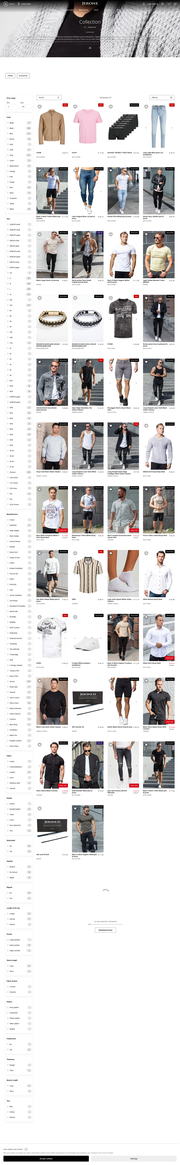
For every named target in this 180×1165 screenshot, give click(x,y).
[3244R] (52, 127)
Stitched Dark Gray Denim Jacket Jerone (46, 409)
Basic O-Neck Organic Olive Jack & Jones (84, 856)
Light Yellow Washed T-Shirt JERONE (154, 281)
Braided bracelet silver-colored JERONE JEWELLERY (84, 345)
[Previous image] (110, 127)
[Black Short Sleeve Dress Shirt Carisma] (159, 701)
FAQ (118, 9)
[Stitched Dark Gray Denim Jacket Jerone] (52, 382)
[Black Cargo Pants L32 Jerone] (52, 254)
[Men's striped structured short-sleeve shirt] (123, 509)
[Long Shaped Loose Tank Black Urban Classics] (159, 382)
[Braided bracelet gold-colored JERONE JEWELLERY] (52, 318)
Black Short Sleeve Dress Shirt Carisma (154, 728)
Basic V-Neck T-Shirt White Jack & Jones (48, 217)
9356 (74, 599)
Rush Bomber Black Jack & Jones (82, 792)
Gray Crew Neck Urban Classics (48, 472)
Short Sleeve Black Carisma (47, 791)
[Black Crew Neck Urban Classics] (52, 701)
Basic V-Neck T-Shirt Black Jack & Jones (155, 792)
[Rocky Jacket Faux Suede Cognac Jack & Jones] (88, 254)
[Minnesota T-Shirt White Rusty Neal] (88, 509)
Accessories (23, 76)
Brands (107, 9)
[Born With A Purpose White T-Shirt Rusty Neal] (52, 509)
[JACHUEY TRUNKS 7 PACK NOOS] (123, 127)
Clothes (10, 76)
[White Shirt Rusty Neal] (159, 637)
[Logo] (90, 4)
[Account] (143, 4)
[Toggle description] (90, 48)
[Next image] (136, 127)
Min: (12, 105)
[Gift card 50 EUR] (52, 828)
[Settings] (134, 1159)
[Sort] (49, 97)
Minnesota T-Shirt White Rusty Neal (84, 536)
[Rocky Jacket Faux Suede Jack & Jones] (159, 318)
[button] (110, 97)
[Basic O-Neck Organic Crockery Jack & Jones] (123, 637)
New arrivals (67, 9)
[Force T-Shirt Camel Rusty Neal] (159, 509)
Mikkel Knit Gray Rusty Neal (154, 472)
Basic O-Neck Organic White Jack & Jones (118, 281)
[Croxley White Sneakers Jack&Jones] (88, 637)
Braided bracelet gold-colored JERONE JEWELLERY (48, 345)
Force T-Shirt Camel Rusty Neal (155, 535)
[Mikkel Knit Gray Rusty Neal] (159, 446)
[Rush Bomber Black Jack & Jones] (88, 765)
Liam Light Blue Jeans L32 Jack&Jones (153, 154)
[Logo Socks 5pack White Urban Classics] (123, 573)
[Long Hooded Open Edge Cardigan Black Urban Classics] (123, 446)
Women (129, 9)
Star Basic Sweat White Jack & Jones (47, 600)
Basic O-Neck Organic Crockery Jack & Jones (120, 664)
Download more (105, 881)
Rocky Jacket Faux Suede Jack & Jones (155, 345)
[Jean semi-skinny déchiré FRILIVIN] (123, 765)
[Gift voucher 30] (88, 701)
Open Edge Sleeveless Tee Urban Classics (82, 409)
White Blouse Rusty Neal (152, 599)
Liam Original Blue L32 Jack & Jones (83, 217)
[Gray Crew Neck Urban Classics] (52, 446)
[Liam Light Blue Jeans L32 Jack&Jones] (159, 127)
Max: (26, 105)
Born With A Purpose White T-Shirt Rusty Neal (47, 536)
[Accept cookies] (46, 1159)
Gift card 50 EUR (42, 855)
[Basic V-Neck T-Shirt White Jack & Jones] (52, 190)
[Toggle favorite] (39, 106)
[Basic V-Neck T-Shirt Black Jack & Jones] (159, 765)
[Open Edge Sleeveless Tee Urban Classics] (88, 382)
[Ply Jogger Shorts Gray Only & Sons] (123, 382)
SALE (96, 9)
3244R (38, 153)
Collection (51, 9)
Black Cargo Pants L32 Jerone (47, 280)
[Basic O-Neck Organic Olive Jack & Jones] (88, 828)
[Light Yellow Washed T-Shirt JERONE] (159, 254)
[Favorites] (168, 4)
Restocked (83, 9)
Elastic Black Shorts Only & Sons (120, 727)
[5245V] (52, 637)
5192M (110, 344)
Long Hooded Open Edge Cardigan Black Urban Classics (119, 473)
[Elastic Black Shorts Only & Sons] (123, 701)
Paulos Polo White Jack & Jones (120, 217)
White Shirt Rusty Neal (152, 663)
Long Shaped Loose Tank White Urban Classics (84, 473)
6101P (74, 153)
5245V (38, 663)
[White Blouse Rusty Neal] (159, 573)
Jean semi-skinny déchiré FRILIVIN (117, 792)
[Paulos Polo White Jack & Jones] (123, 190)
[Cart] (175, 4)
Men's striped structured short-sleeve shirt (120, 536)
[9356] (88, 573)
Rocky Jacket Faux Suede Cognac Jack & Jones (81, 281)
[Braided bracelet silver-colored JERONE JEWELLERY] (88, 318)
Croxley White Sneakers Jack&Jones (81, 664)
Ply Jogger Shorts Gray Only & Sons (119, 409)
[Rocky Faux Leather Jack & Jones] (159, 190)
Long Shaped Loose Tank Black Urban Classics (155, 409)
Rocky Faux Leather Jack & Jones (153, 217)
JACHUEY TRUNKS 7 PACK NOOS (120, 153)
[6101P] (88, 127)
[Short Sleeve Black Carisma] (52, 765)
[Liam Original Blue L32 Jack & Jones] (88, 190)
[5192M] (123, 318)
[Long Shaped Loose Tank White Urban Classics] (88, 446)
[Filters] (162, 97)
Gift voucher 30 (78, 727)
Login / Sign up (152, 4)
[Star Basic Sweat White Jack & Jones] (52, 573)
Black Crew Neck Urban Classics (48, 727)
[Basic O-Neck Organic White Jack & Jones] (123, 254)
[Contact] (162, 4)
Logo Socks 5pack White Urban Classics (120, 600)
